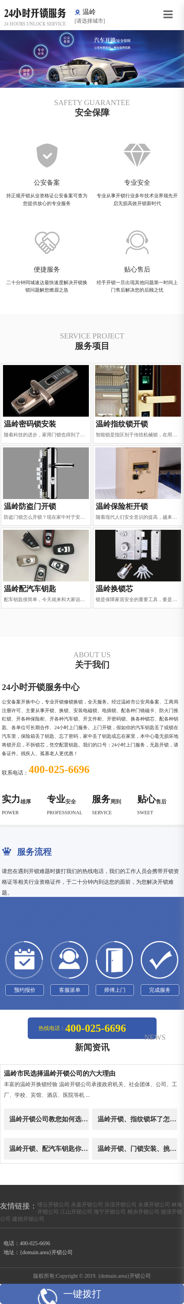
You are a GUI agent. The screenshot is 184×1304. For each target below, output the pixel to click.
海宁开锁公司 (110, 1213)
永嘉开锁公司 (87, 1205)
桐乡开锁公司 (143, 1213)
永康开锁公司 (154, 1205)
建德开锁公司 (28, 1220)
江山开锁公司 (76, 1213)
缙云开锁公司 (53, 1205)
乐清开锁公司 (120, 1205)
